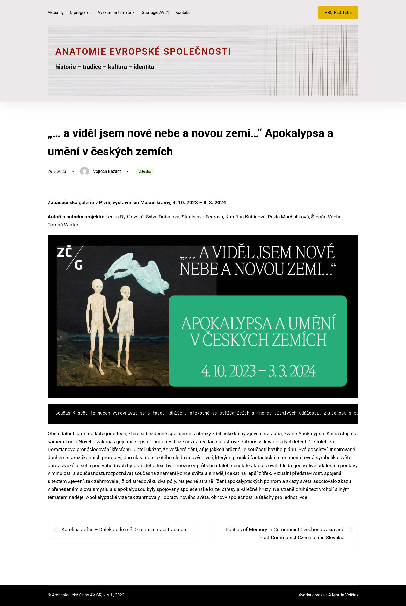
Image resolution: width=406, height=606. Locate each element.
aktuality (144, 171)
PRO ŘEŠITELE (338, 12)
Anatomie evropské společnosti (143, 51)
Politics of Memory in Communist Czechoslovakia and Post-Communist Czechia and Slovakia (285, 533)
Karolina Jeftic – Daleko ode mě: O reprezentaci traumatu (125, 529)
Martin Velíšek (345, 595)
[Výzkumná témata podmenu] (134, 12)
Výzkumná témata (115, 12)
